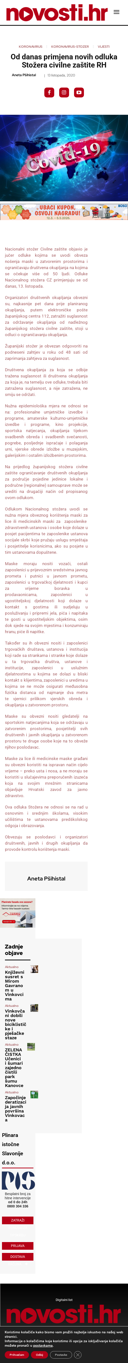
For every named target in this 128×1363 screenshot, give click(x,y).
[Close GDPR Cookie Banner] (77, 1355)
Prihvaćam (17, 1355)
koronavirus (30, 46)
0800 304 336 (17, 1206)
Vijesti (103, 46)
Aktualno (12, 967)
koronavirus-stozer (70, 46)
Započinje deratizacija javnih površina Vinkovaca (15, 1108)
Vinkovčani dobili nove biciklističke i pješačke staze (15, 1024)
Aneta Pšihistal (24, 75)
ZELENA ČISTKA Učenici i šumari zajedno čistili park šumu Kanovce (14, 1067)
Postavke (61, 1355)
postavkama (43, 1345)
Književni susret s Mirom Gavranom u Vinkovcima (14, 985)
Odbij (39, 1355)
